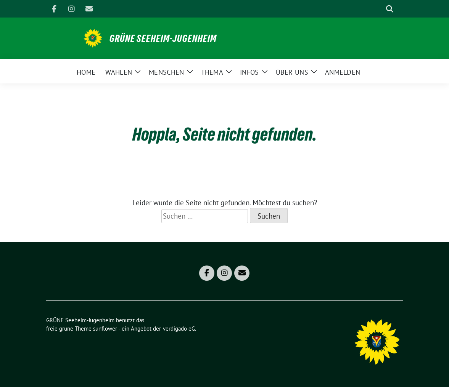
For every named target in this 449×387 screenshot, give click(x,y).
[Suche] (378, 9)
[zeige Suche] (389, 9)
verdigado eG (179, 328)
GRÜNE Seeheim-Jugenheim (163, 38)
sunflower (105, 328)
